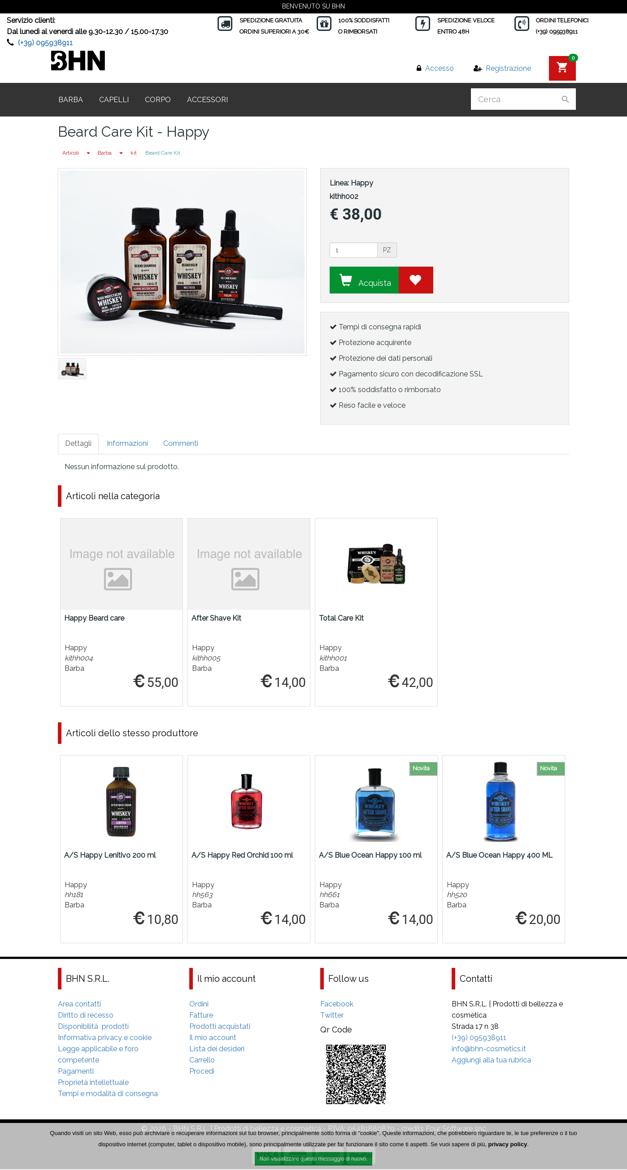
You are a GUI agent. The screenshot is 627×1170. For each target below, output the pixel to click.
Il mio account (212, 1038)
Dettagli (78, 443)
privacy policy (507, 1144)
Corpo (158, 99)
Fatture (201, 1016)
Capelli (114, 99)
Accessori (207, 99)
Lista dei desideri (216, 1049)
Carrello (202, 1061)
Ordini (199, 1005)
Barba (70, 99)
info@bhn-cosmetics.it (489, 1049)
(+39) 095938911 (45, 43)
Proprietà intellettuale (93, 1083)
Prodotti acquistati (219, 1027)
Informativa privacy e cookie (105, 1038)
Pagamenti (76, 1072)
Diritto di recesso (85, 1016)
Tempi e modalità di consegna (108, 1094)
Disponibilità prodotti (93, 1027)
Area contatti (79, 1005)
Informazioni (127, 443)
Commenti (180, 443)
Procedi (201, 1072)
